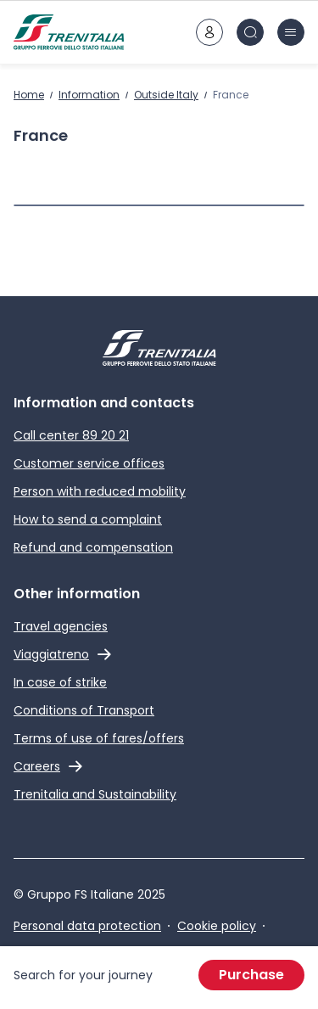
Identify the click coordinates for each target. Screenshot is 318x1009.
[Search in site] (250, 32)
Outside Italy (166, 94)
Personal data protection (87, 925)
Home (29, 94)
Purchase (251, 974)
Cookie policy (216, 925)
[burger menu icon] (290, 32)
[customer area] (209, 32)
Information (89, 94)
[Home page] (69, 32)
